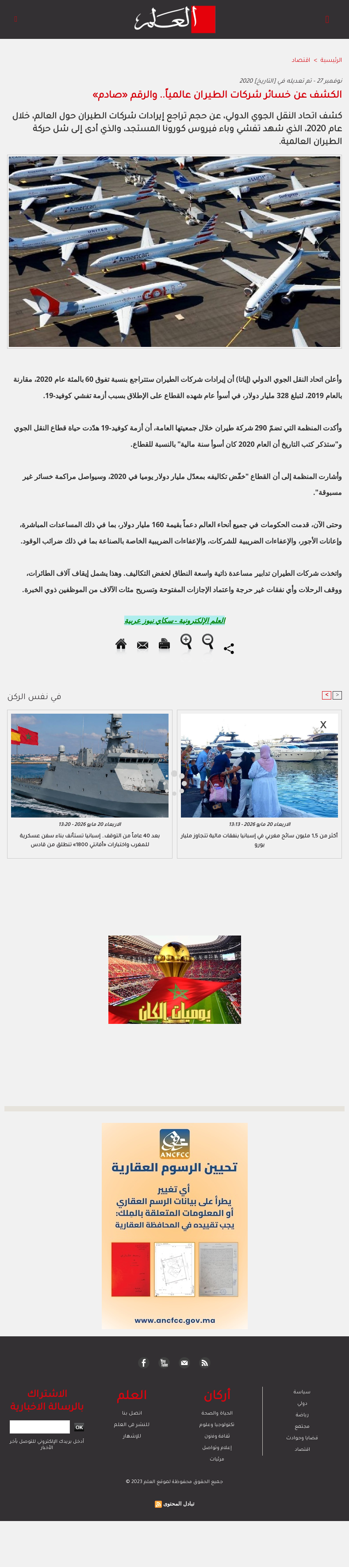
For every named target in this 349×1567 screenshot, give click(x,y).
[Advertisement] (83, 783)
